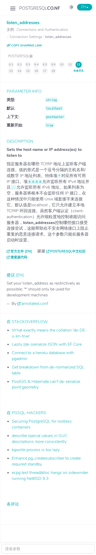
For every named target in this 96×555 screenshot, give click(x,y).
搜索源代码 (18, 257)
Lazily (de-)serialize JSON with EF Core (47, 344)
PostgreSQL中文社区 (68, 251)
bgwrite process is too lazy (36, 450)
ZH (84, 7)
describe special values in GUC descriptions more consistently (39, 438)
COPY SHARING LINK (24, 45)
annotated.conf (34, 303)
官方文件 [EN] (21, 251)
